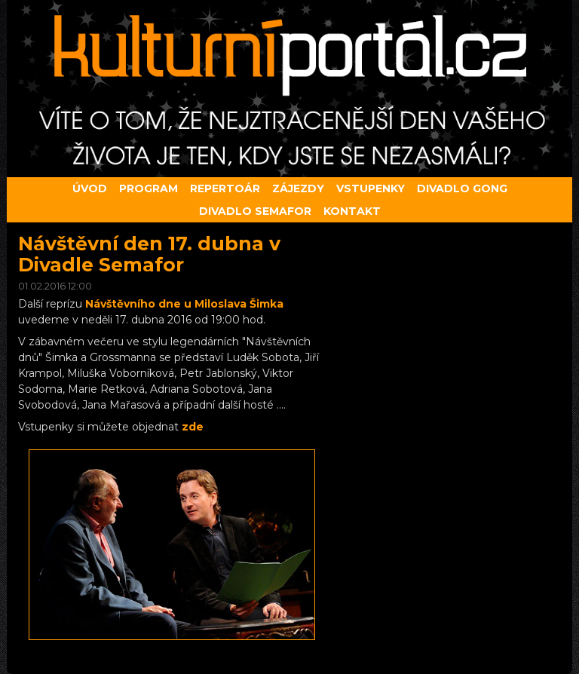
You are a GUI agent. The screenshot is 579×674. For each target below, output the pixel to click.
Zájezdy (298, 188)
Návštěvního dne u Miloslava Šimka (184, 304)
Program (148, 188)
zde (193, 427)
